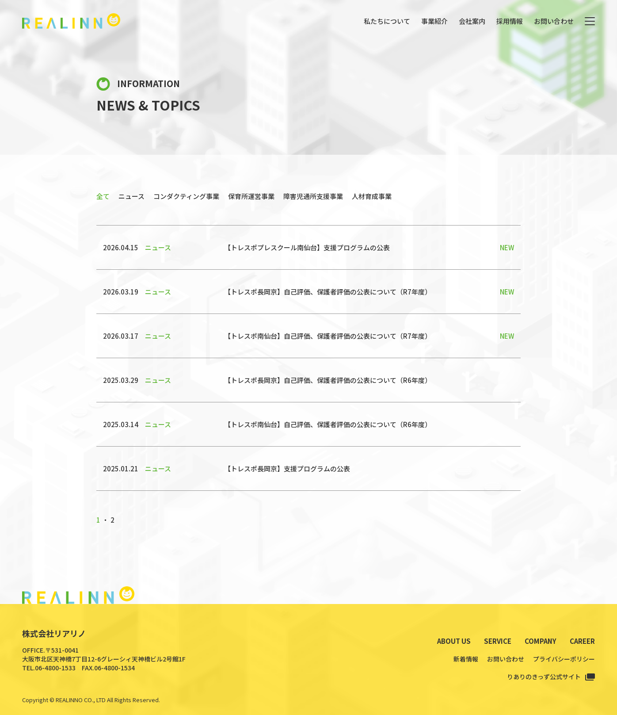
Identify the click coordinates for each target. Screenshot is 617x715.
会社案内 (472, 21)
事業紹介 (434, 21)
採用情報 (509, 21)
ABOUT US (454, 641)
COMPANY (540, 641)
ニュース (131, 196)
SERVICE (497, 641)
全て (103, 196)
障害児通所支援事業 (313, 196)
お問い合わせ (554, 21)
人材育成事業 (372, 196)
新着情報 (465, 658)
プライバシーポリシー (564, 658)
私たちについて (387, 21)
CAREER (582, 641)
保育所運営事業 (251, 196)
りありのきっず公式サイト (544, 676)
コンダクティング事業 (186, 196)
